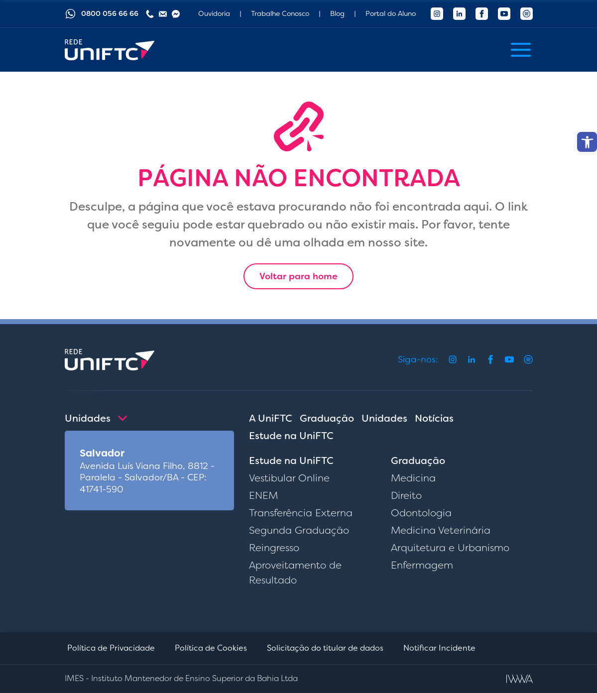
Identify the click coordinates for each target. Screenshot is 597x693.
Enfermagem (422, 565)
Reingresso (274, 547)
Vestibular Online (289, 477)
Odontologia (421, 512)
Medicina (413, 477)
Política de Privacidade (111, 648)
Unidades (384, 418)
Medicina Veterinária (440, 530)
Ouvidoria (214, 13)
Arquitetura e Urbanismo (450, 547)
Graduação (327, 418)
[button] (587, 142)
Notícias (434, 418)
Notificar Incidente (439, 648)
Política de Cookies (211, 648)
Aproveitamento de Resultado (295, 572)
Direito (406, 495)
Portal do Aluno (390, 13)
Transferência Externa (301, 512)
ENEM (263, 495)
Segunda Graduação (299, 530)
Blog (337, 13)
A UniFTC (270, 418)
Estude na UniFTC (291, 435)
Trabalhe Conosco (280, 13)
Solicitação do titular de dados (325, 648)
